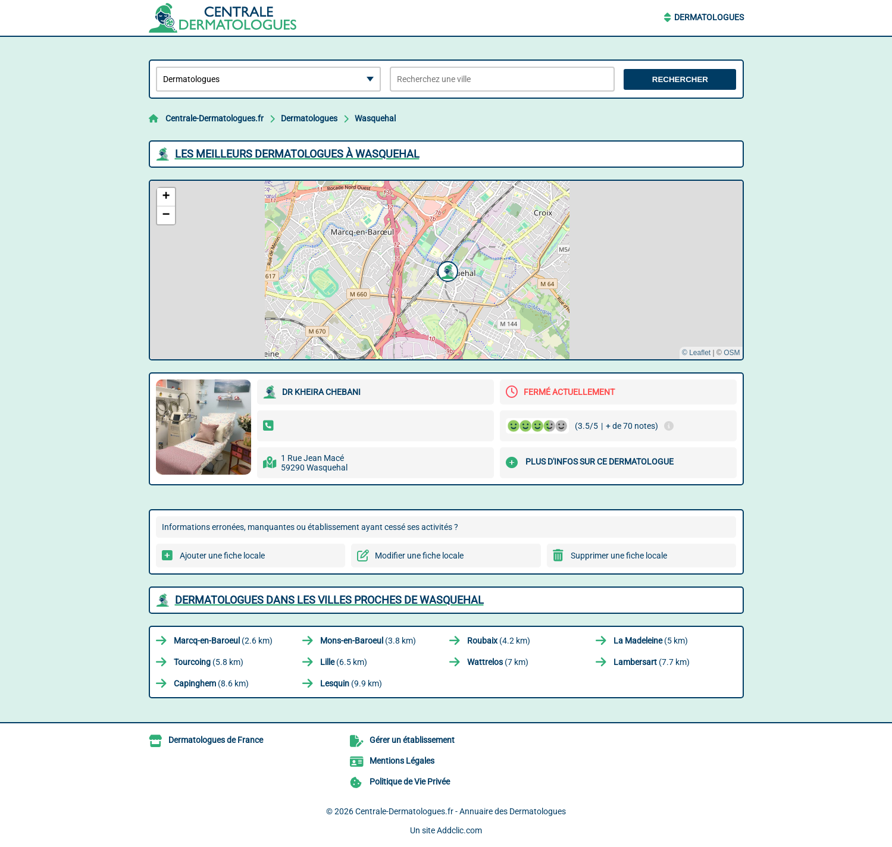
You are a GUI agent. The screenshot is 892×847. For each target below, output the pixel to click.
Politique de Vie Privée (410, 781)
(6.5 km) (343, 662)
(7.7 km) (652, 662)
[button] (446, 270)
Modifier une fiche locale (419, 555)
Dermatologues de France (215, 740)
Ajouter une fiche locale (222, 555)
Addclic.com (459, 830)
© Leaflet (696, 353)
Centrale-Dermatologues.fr (214, 118)
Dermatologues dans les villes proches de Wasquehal (329, 600)
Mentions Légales (402, 761)
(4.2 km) (498, 640)
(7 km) (497, 662)
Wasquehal (375, 118)
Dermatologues (709, 17)
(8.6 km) (211, 683)
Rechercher (680, 79)
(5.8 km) (208, 662)
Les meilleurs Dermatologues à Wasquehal (297, 154)
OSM (732, 353)
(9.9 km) (351, 683)
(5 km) (651, 640)
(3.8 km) (368, 640)
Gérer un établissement (412, 740)
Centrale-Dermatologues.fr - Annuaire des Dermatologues (460, 811)
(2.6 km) (223, 640)
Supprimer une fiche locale (619, 555)
